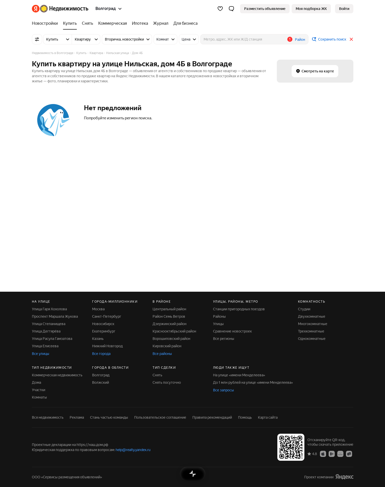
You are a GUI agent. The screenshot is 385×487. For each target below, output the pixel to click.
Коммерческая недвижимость (57, 375)
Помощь (245, 417)
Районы (219, 316)
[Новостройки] (46, 23)
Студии (304, 309)
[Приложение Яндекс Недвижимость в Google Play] (332, 454)
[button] (231, 8)
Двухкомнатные (311, 316)
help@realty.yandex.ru (133, 450)
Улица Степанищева (48, 324)
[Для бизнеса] (184, 23)
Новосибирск (103, 324)
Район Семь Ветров (169, 316)
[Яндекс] (36, 8)
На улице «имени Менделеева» (239, 375)
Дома (36, 382)
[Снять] (87, 23)
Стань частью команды (109, 417)
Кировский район (167, 346)
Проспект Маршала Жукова (55, 316)
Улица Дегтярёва (46, 331)
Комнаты (39, 397)
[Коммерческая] (112, 23)
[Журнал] (161, 23)
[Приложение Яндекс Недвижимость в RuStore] (349, 454)
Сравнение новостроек (232, 331)
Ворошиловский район (171, 339)
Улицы (218, 324)
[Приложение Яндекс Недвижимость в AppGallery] (340, 454)
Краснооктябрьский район (174, 331)
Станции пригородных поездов (239, 309)
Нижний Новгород (107, 346)
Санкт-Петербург (106, 316)
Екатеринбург (103, 331)
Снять (157, 375)
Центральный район (169, 309)
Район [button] (300, 39)
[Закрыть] (351, 39)
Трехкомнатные (311, 331)
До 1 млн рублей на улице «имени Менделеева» (253, 382)
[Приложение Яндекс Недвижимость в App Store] (323, 454)
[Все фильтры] (37, 39)
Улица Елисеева (45, 346)
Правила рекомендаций (212, 417)
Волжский (100, 382)
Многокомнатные (312, 324)
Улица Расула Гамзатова (52, 339)
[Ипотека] (140, 23)
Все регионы (223, 339)
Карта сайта (268, 417)
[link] (344, 8)
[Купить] (69, 23)
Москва (98, 309)
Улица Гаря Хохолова (49, 309)
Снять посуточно (167, 382)
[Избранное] (220, 8)
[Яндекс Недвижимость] (64, 8)
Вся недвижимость (48, 417)
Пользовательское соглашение (160, 417)
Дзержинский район (170, 324)
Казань (98, 339)
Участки (38, 390)
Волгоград (100, 375)
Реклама (77, 417)
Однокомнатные (312, 339)
